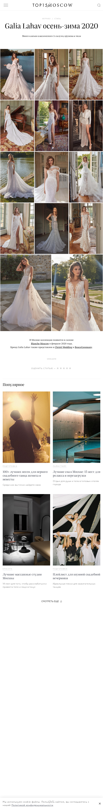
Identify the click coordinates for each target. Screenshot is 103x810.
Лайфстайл (60, 466)
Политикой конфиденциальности (32, 805)
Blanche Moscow (40, 343)
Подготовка (10, 466)
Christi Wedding (63, 347)
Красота (7, 569)
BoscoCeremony (83, 347)
